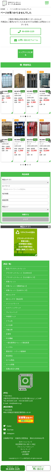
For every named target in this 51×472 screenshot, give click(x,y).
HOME (3, 9)
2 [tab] (23, 116)
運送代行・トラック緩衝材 (16, 351)
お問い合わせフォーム (26, 40)
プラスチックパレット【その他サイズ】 (21, 277)
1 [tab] (21, 116)
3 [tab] (25, 116)
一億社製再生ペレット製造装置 (17, 343)
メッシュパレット (12, 303)
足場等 (8, 334)
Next (49, 92)
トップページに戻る (25, 53)
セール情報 (10, 364)
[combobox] (25, 196)
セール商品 (10, 360)
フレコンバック (12, 312)
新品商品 (9, 356)
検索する (25, 214)
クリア (25, 219)
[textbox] (3, 197)
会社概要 (25, 454)
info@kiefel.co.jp (15, 403)
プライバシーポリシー (25, 447)
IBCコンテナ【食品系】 (15, 299)
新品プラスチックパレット (16, 268)
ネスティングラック (13, 308)
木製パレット (11, 282)
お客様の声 (25, 452)
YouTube (8, 430)
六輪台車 (9, 330)
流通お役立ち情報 (12, 369)
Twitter (7, 426)
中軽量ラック (11, 316)
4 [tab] (28, 116)
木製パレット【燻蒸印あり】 (16, 286)
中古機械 (9, 338)
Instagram (9, 433)
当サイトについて (25, 442)
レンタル (9, 347)
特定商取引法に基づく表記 (25, 444)
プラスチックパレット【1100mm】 (19, 273)
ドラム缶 (9, 321)
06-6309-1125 (26, 31)
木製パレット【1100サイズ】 (17, 290)
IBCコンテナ (10, 295)
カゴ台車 (9, 325)
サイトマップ (25, 449)
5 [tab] (30, 116)
